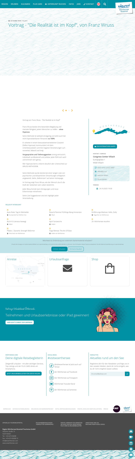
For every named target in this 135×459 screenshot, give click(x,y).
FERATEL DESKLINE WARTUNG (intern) (89, 409)
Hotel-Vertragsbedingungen (65, 409)
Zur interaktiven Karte (105, 146)
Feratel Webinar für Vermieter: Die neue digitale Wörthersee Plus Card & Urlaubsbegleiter (72, 424)
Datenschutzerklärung (21, 409)
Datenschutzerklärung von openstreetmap (112, 244)
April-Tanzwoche (55, 221)
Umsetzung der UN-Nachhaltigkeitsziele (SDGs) (95, 423)
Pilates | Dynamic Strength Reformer (21, 230)
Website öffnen (101, 175)
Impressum (7, 409)
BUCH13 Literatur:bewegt (16, 221)
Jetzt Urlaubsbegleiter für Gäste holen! (23, 374)
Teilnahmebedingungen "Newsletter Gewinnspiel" (45, 423)
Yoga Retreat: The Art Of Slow (60, 230)
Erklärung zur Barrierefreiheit (42, 409)
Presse (106, 409)
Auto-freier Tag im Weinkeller (18, 212)
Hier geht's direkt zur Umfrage (19, 322)
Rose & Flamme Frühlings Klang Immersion (65, 212)
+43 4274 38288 (11, 436)
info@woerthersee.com (10, 441)
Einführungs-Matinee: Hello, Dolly (104, 212)
